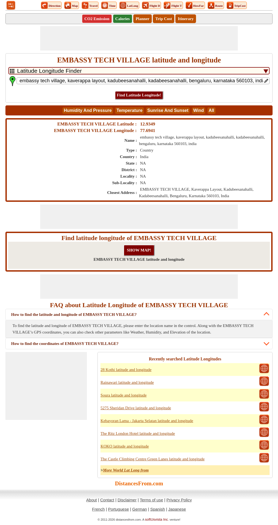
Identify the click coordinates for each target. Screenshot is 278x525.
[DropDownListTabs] (139, 70)
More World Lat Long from (126, 470)
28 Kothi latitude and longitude (125, 369)
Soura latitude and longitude (123, 395)
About (91, 500)
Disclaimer (127, 500)
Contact (107, 500)
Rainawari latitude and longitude (127, 382)
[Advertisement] (139, 38)
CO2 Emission (96, 19)
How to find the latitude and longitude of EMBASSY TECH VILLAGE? (74, 314)
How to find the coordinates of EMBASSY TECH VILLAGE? (65, 343)
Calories (122, 19)
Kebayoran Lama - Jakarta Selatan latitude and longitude (146, 421)
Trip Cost (163, 19)
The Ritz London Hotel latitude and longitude (137, 433)
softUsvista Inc (156, 519)
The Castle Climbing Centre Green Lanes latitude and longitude (152, 459)
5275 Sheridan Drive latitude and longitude (135, 408)
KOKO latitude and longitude (124, 446)
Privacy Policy (179, 500)
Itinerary (186, 19)
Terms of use (151, 500)
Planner (143, 19)
